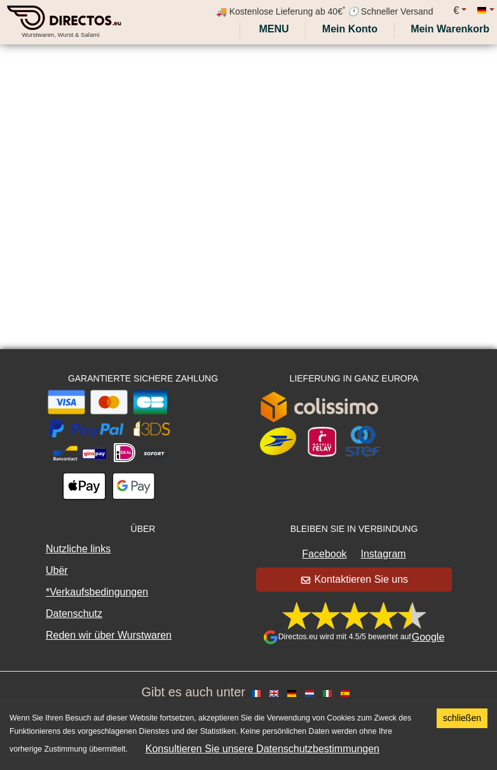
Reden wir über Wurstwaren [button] (109, 635)
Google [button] (428, 637)
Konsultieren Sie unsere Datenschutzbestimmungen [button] (262, 748)
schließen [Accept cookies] (462, 718)
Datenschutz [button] (74, 613)
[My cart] (452, 29)
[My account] (350, 29)
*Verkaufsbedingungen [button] (97, 592)
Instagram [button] (383, 553)
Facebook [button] (324, 553)
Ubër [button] (57, 570)
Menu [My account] (272, 28)
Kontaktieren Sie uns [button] (354, 579)
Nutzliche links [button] (78, 548)
